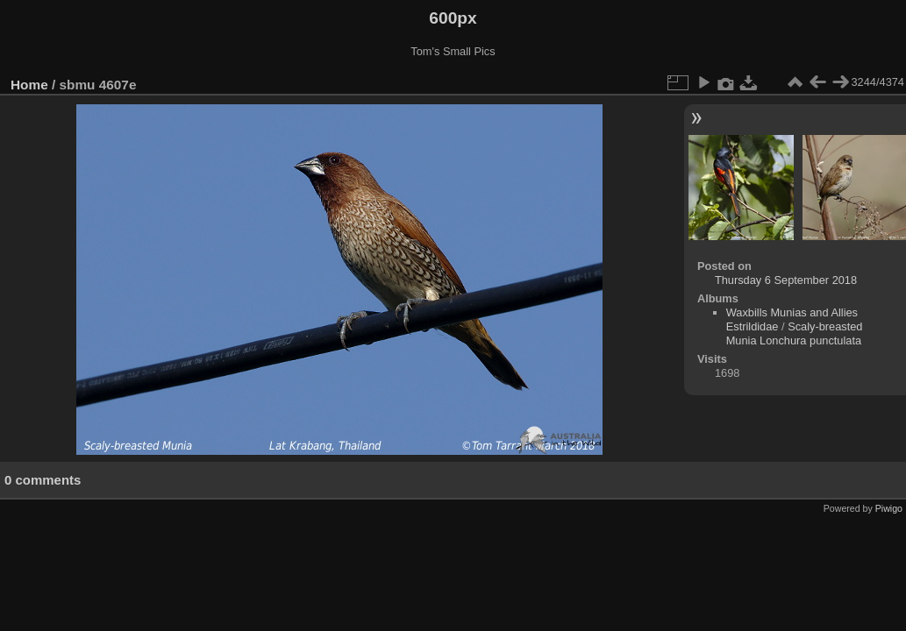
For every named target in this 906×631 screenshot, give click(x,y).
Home (29, 84)
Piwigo (888, 508)
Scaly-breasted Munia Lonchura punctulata (794, 333)
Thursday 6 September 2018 (786, 280)
